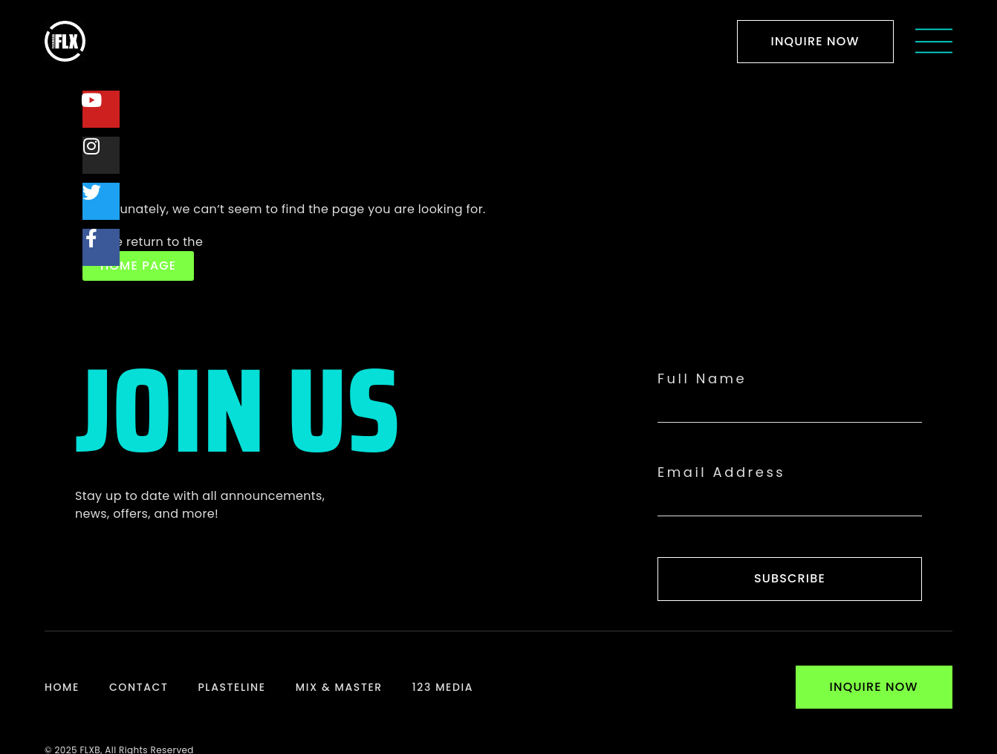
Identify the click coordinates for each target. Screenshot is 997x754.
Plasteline (231, 687)
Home (62, 687)
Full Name (702, 379)
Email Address (721, 472)
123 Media (442, 687)
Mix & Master (339, 687)
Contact (138, 687)
